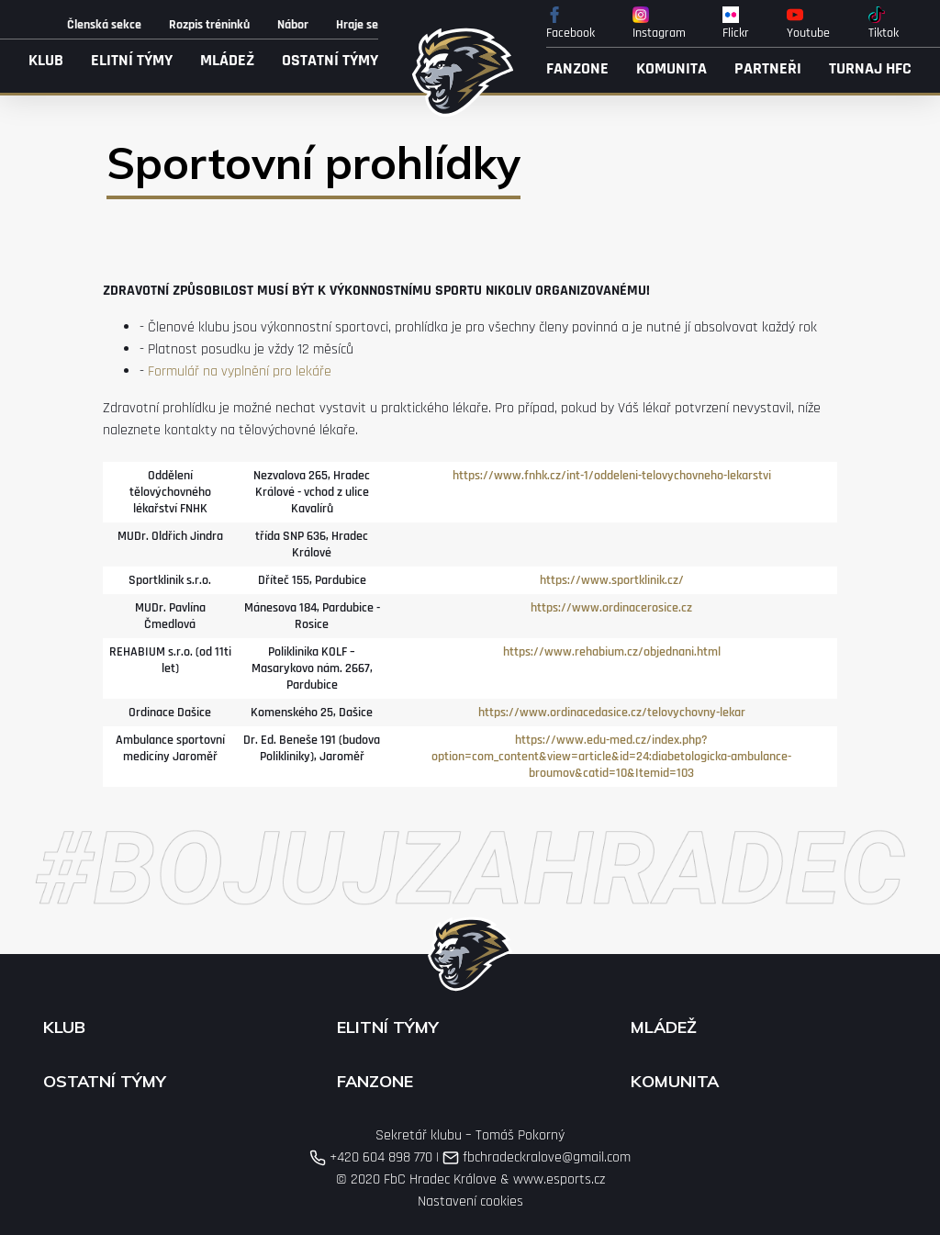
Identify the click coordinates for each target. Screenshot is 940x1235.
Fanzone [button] (577, 68)
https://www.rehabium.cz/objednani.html (612, 652)
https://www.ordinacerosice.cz (611, 608)
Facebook (570, 23)
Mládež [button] (227, 60)
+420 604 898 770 (370, 1157)
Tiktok (883, 23)
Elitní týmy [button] (132, 60)
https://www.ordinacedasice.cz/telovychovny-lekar (611, 712)
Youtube (808, 23)
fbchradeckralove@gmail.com (536, 1157)
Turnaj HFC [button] (870, 68)
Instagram (659, 23)
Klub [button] (45, 60)
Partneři (767, 68)
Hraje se (357, 25)
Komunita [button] (671, 68)
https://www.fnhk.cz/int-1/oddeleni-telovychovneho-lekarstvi (612, 475)
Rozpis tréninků (209, 25)
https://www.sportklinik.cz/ (612, 580)
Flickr (735, 23)
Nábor (292, 25)
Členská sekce (104, 25)
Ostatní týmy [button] (330, 60)
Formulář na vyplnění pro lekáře (239, 371)
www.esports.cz (559, 1179)
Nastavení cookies (470, 1201)
